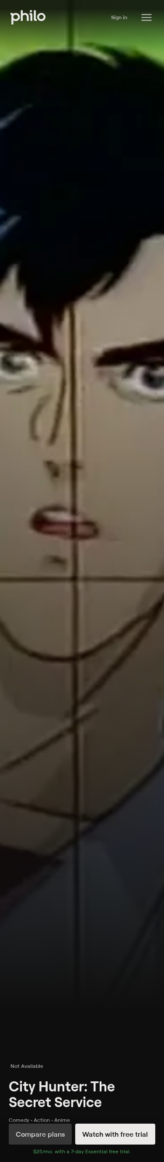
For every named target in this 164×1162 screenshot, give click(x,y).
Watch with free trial (115, 1134)
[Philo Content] (147, 17)
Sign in (119, 17)
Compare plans (40, 1134)
